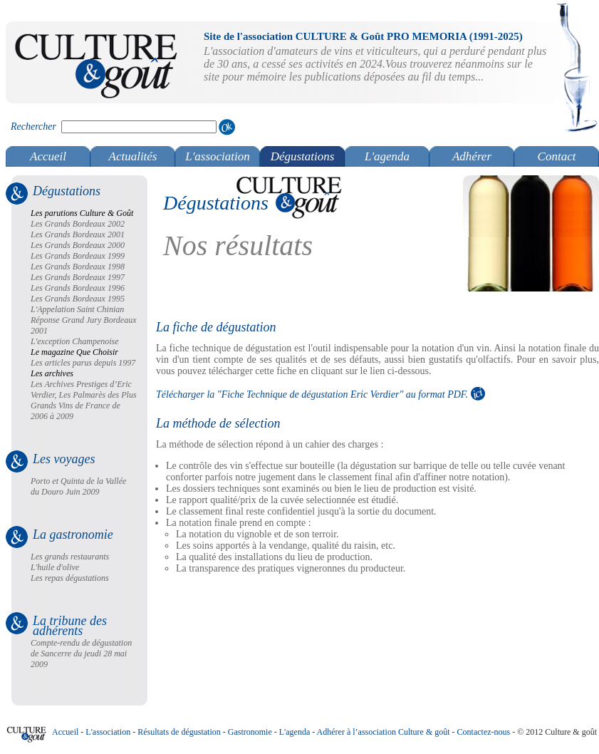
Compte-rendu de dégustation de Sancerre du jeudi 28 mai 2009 (81, 653)
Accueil (48, 156)
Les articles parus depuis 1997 (83, 363)
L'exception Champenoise (75, 341)
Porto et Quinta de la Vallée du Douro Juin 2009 (78, 486)
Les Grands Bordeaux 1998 (78, 267)
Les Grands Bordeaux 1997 (78, 277)
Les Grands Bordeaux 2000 (78, 245)
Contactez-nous (484, 732)
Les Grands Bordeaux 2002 (78, 224)
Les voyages (64, 459)
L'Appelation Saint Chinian (77, 309)
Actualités (133, 156)
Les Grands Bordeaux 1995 (78, 299)
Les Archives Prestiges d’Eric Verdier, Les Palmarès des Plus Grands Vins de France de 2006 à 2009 (84, 400)
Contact (557, 156)
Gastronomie (250, 732)
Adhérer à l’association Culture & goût (383, 732)
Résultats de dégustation (179, 732)
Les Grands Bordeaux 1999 (78, 256)
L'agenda (387, 156)
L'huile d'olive (55, 567)
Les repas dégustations (70, 578)
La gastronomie (73, 534)
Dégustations (303, 156)
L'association (217, 156)
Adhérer (471, 156)
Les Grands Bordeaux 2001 (78, 234)
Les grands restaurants (70, 557)
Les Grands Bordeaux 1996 (78, 288)
